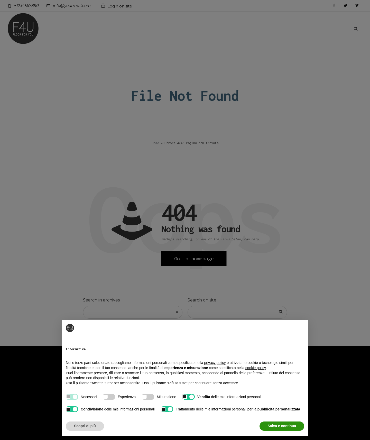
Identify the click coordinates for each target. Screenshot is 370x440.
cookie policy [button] (255, 368)
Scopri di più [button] (85, 426)
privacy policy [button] (215, 363)
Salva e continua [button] (282, 426)
